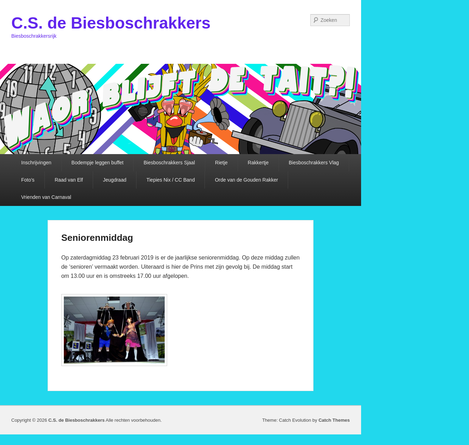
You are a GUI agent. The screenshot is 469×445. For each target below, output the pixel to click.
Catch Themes (334, 420)
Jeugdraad (114, 180)
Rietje (221, 162)
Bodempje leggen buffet (98, 162)
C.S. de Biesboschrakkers (111, 23)
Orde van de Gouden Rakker (246, 180)
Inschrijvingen (36, 162)
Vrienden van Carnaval (46, 197)
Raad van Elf (69, 180)
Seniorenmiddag (97, 237)
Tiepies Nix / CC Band (170, 180)
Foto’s (28, 180)
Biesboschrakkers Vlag (314, 162)
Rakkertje (258, 162)
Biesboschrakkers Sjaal (169, 162)
